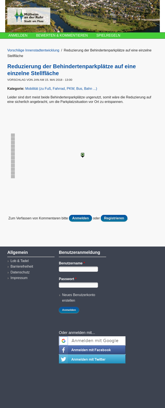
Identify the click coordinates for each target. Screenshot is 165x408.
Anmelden (18, 35)
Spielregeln (108, 35)
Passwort (67, 279)
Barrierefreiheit (22, 266)
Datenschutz (20, 272)
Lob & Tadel (20, 261)
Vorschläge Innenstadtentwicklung (33, 50)
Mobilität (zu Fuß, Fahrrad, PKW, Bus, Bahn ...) (61, 88)
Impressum (19, 278)
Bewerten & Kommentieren (62, 35)
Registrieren (114, 218)
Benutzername (72, 263)
